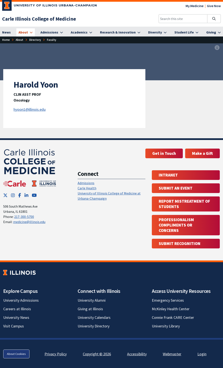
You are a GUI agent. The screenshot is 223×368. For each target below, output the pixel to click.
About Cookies (16, 354)
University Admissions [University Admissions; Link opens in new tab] (21, 300)
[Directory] (35, 40)
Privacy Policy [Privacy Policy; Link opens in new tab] (56, 353)
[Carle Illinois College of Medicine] (39, 18)
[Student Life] (186, 32)
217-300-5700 (24, 216)
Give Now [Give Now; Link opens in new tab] (214, 6)
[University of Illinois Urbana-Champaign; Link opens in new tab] (49, 6)
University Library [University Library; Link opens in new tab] (166, 326)
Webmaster (172, 353)
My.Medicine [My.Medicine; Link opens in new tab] (194, 6)
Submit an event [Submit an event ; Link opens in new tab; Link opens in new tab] (175, 188)
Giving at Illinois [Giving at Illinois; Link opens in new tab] (90, 308)
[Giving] (213, 32)
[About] (25, 32)
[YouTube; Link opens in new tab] (34, 195)
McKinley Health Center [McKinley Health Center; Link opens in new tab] (170, 308)
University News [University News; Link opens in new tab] (16, 317)
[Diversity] (157, 32)
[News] (6, 32)
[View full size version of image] (217, 48)
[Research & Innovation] (120, 32)
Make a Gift (202, 153)
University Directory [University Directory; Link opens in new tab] (93, 326)
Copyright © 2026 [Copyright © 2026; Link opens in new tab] (97, 353)
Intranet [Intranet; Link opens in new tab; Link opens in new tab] (168, 175)
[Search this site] (183, 19)
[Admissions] (51, 32)
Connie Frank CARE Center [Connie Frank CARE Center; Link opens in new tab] (173, 317)
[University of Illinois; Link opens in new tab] (19, 272)
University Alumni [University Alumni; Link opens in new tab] (92, 300)
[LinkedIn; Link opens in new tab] (26, 195)
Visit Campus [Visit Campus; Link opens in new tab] (13, 326)
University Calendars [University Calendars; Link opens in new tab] (94, 317)
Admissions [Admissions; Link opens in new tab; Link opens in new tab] (86, 183)
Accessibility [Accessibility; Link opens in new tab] (137, 353)
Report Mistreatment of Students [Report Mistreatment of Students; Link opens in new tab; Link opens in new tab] (184, 204)
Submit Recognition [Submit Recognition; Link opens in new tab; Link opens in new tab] (179, 243)
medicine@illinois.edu (29, 222)
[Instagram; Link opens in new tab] (13, 195)
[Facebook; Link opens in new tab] (19, 195)
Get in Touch (164, 153)
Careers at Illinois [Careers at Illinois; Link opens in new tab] (17, 308)
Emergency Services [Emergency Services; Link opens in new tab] (168, 300)
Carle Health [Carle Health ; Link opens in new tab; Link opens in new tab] (87, 188)
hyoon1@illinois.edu (30, 109)
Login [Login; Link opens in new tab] (201, 353)
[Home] (6, 40)
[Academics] (81, 32)
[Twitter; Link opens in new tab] (5, 195)
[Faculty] (51, 40)
